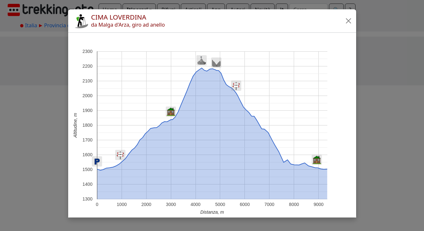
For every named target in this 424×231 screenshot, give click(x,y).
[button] (348, 21)
